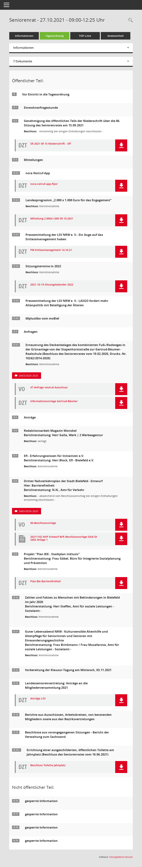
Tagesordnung (55, 36)
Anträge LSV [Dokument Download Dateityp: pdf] (38, 698)
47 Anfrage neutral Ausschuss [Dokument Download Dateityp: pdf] (49, 387)
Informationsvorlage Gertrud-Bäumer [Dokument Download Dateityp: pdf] (54, 401)
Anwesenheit (115, 36)
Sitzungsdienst (121, 857)
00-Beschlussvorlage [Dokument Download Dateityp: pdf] (43, 523)
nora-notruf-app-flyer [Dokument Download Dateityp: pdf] (44, 184)
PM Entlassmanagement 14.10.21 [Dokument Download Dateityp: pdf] (51, 250)
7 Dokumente (22, 61)
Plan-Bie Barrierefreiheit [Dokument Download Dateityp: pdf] (45, 581)
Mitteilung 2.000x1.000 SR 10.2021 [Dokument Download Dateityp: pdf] (51, 218)
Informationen (24, 36)
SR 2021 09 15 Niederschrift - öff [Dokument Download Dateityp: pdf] (50, 143)
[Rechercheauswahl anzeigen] (129, 20)
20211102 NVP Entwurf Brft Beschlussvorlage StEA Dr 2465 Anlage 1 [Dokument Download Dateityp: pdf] (63, 538)
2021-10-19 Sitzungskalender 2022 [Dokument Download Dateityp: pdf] (51, 284)
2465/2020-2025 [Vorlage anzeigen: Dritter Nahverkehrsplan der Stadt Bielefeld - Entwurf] (28, 511)
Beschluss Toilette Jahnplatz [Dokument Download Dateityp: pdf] (48, 765)
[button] (121, 145)
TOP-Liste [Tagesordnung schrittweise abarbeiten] (85, 36)
